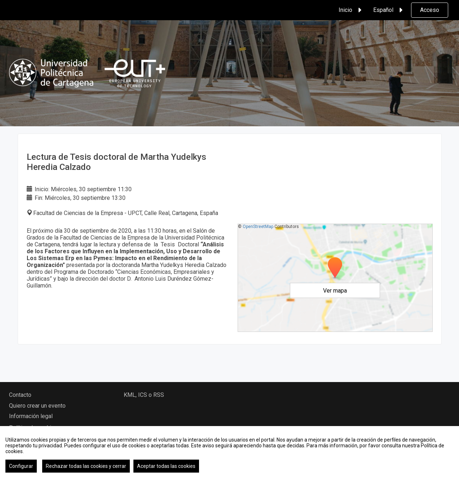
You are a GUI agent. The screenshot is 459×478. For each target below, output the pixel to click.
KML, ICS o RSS (144, 394)
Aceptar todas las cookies (166, 466)
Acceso (429, 9)
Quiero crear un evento (37, 405)
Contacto (20, 394)
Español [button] (389, 10)
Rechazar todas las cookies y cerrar (86, 466)
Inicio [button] (351, 10)
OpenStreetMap (258, 226)
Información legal (31, 416)
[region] (229, 452)
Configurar (21, 466)
